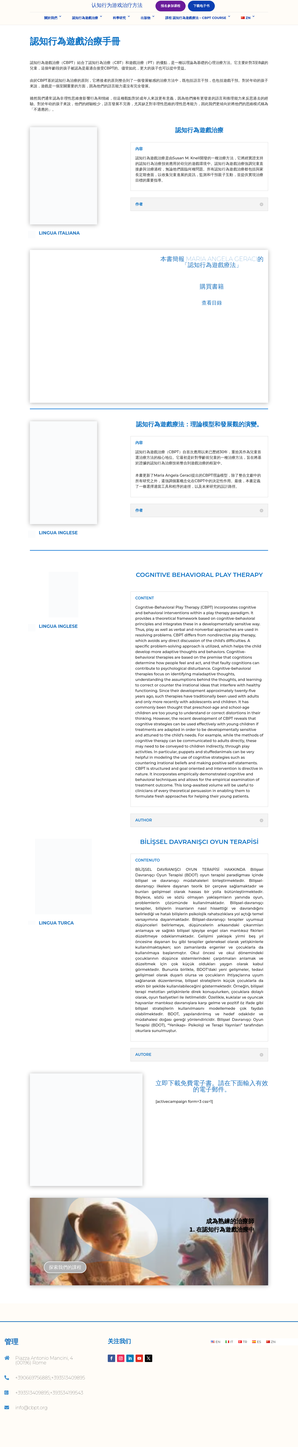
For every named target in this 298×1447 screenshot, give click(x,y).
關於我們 (50, 34)
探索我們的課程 (65, 1284)
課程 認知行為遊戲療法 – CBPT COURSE (195, 34)
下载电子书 (201, 14)
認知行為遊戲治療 (85, 34)
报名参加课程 (170, 14)
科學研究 (119, 34)
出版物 (145, 34)
